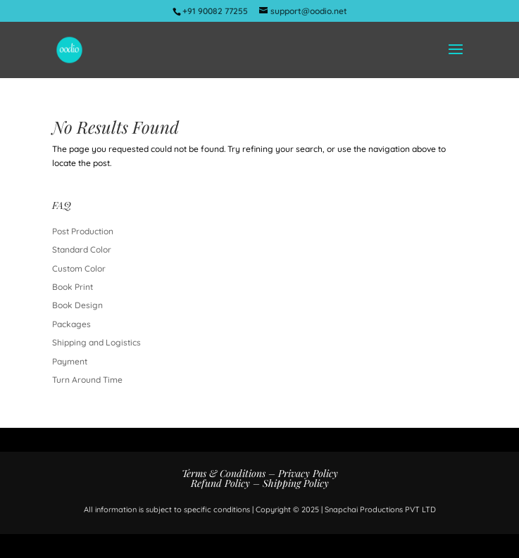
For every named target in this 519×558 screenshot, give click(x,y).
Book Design (77, 305)
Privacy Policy (308, 473)
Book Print (72, 286)
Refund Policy (220, 483)
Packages (71, 324)
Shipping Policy (296, 483)
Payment (69, 361)
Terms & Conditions (223, 473)
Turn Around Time (87, 379)
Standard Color (81, 249)
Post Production (82, 231)
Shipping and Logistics (96, 342)
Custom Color (79, 268)
